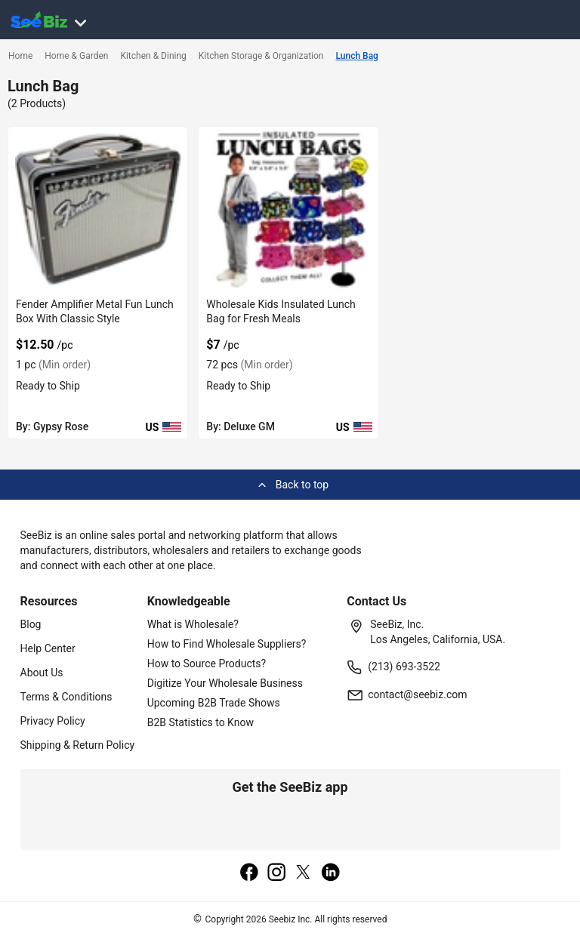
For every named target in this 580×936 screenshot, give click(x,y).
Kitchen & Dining (153, 56)
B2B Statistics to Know (200, 722)
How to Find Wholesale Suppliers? (227, 644)
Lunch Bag (357, 56)
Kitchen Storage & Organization (261, 56)
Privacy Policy (52, 721)
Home (20, 56)
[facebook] (249, 873)
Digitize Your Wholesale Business (225, 683)
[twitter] (303, 873)
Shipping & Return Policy (77, 745)
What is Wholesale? (193, 624)
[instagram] (276, 873)
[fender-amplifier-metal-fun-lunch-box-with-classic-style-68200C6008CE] (97, 209)
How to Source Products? (207, 663)
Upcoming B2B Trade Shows (213, 703)
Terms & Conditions (66, 697)
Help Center (48, 648)
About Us (41, 673)
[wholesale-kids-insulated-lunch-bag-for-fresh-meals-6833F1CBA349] (288, 209)
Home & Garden (76, 56)
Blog (31, 624)
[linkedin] (330, 873)
